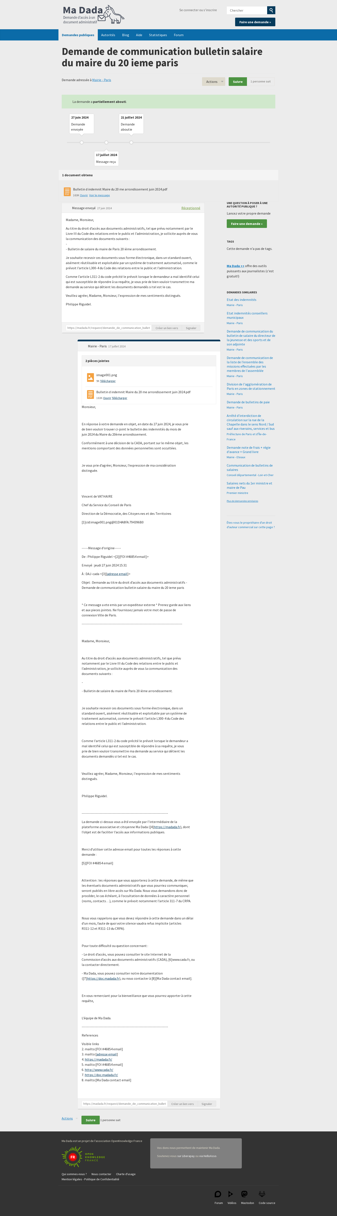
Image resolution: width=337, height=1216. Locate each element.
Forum (179, 35)
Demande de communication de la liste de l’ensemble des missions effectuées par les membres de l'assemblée (250, 364)
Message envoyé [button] (84, 208)
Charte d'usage (126, 1174)
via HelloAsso (207, 1156)
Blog (125, 35)
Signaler (191, 328)
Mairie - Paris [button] (97, 346)
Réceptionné (190, 208)
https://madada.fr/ (98, 1059)
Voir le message (99, 195)
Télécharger (108, 381)
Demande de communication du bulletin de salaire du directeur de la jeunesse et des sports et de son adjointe (251, 337)
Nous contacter (101, 1174)
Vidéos (232, 1198)
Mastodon (247, 1198)
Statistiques (158, 35)
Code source (267, 1198)
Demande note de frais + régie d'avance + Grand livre (249, 449)
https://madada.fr (167, 827)
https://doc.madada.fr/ (101, 1075)
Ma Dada (94, 14)
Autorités (108, 35)
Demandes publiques (78, 35)
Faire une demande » (255, 22)
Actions (212, 81)
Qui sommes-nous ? (74, 1174)
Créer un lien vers (167, 328)
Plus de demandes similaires (242, 501)
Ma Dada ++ (235, 266)
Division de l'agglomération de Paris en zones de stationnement (251, 386)
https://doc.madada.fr (103, 978)
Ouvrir (84, 195)
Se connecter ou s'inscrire (198, 10)
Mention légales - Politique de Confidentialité (90, 1179)
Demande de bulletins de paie (248, 402)
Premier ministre (237, 493)
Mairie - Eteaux (236, 457)
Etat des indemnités (241, 299)
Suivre (238, 81)
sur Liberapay (186, 1156)
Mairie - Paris (101, 80)
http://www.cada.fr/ (99, 1069)
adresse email (117, 574)
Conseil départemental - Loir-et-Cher (250, 475)
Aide (139, 35)
